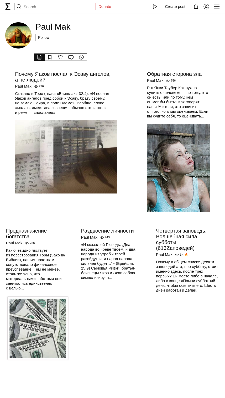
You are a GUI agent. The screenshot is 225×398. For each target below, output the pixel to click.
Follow (43, 37)
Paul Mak (23, 86)
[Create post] (175, 6)
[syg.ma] (8, 6)
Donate (104, 6)
